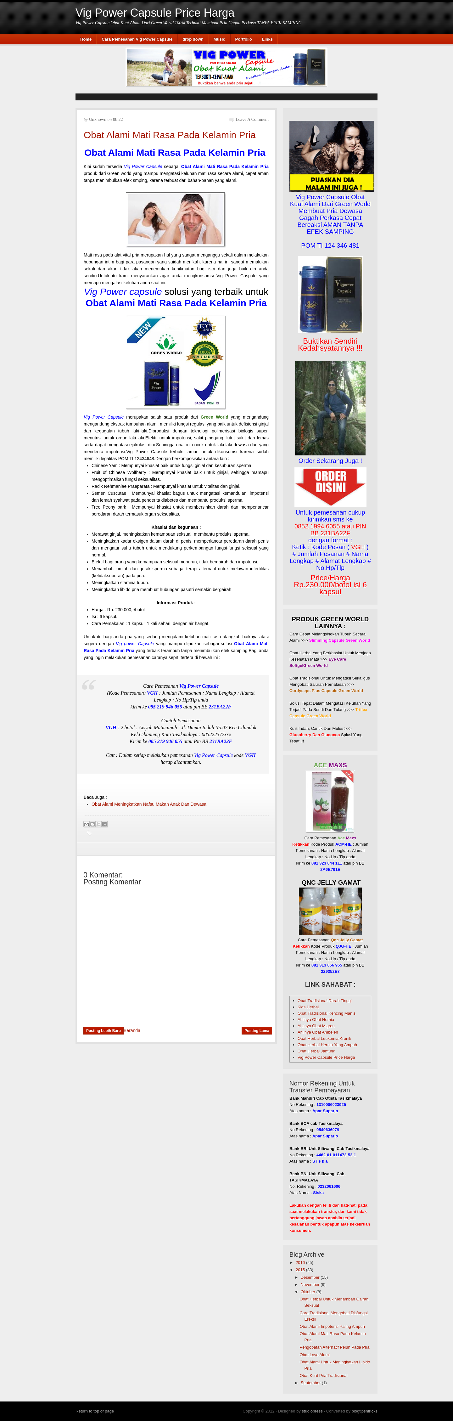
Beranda (132, 1030)
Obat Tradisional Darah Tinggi (325, 1000)
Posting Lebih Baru (103, 1031)
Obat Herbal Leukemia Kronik (324, 1038)
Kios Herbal (308, 1007)
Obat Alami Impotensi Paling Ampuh (332, 1326)
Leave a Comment (252, 119)
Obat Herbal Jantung (316, 1051)
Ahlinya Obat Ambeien (318, 1032)
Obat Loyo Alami (314, 1354)
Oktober (308, 1291)
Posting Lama (256, 1031)
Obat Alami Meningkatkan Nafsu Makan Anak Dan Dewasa (149, 804)
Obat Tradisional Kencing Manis (326, 1013)
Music (219, 39)
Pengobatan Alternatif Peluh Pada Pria (334, 1347)
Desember (310, 1277)
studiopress (312, 1411)
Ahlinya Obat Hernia (316, 1019)
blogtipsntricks (365, 1411)
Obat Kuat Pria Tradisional (323, 1375)
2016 (300, 1262)
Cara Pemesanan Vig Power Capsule (137, 39)
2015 (300, 1269)
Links (267, 39)
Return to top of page (95, 1411)
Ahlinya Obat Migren (316, 1025)
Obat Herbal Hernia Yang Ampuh (327, 1044)
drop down (192, 39)
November (310, 1284)
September (311, 1382)
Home (86, 39)
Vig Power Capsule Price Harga (155, 12)
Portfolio (243, 39)
